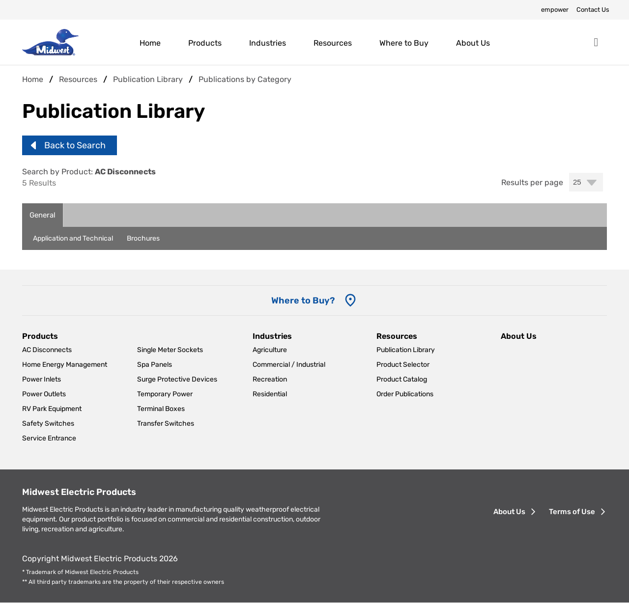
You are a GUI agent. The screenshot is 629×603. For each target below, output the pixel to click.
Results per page (532, 182)
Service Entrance (49, 438)
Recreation (270, 379)
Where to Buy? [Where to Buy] (303, 300)
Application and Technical (73, 238)
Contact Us (592, 9)
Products (205, 43)
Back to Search (75, 145)
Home (150, 43)
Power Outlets (44, 394)
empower (555, 9)
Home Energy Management (64, 364)
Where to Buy (404, 43)
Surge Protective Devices (177, 379)
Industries (267, 43)
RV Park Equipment (52, 409)
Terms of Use (572, 511)
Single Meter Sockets (170, 350)
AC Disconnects (47, 350)
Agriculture (270, 350)
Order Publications (404, 394)
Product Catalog (401, 379)
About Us (473, 43)
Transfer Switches (165, 423)
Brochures (143, 238)
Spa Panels (154, 364)
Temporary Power (165, 394)
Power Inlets (41, 379)
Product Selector (402, 364)
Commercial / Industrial (289, 364)
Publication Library (405, 350)
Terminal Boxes (161, 409)
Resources (333, 43)
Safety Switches (48, 423)
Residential (270, 394)
